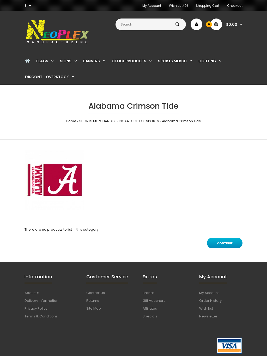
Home (71, 121)
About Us (32, 292)
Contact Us (95, 292)
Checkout (234, 5)
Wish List (206, 308)
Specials (150, 316)
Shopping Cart (207, 5)
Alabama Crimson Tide (181, 121)
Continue (225, 243)
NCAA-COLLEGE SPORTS (139, 121)
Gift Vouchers (154, 300)
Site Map (93, 308)
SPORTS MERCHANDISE (98, 121)
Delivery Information (41, 300)
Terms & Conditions (41, 316)
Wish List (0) (178, 5)
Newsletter (208, 316)
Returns (92, 300)
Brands (149, 292)
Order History (210, 300)
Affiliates (150, 308)
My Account (151, 5)
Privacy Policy (36, 308)
